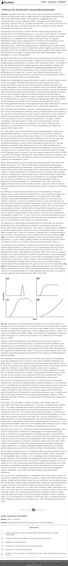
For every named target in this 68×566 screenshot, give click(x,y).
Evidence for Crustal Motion (16, 542)
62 (27, 510)
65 (37, 510)
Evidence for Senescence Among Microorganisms (24, 546)
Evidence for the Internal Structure (19, 549)
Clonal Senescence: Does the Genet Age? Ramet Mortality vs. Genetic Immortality (32, 534)
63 (30, 510)
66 (40, 510)
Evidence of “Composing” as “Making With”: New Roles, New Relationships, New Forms (36, 554)
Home (43, 2)
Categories (52, 2)
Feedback (62, 2)
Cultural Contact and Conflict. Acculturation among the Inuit (28, 538)
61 (23, 510)
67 (44, 510)
